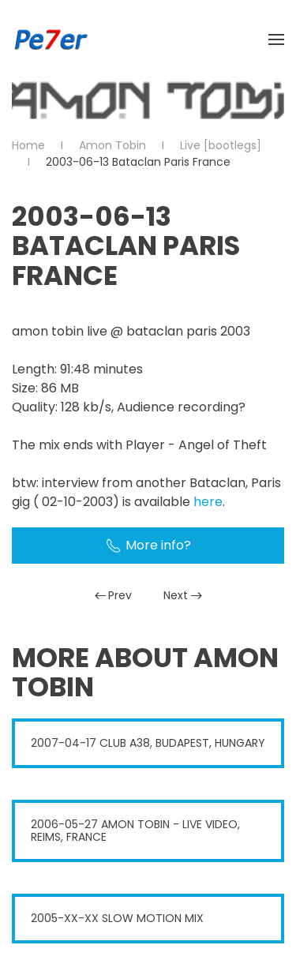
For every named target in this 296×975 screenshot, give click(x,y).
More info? (148, 545)
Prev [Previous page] (114, 595)
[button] (276, 39)
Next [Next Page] (182, 595)
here (208, 502)
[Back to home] (51, 39)
